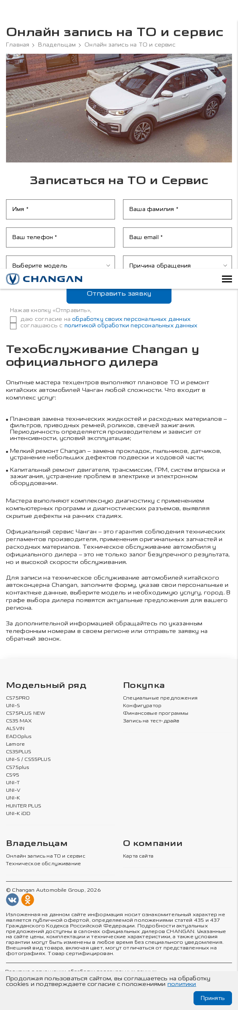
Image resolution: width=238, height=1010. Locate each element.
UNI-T (13, 782)
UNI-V (13, 790)
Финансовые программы (155, 713)
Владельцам (57, 45)
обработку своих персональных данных (131, 319)
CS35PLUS (18, 751)
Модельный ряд (46, 685)
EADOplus (18, 736)
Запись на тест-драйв (151, 720)
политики (181, 984)
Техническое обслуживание (42, 863)
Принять (212, 998)
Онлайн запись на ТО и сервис (45, 855)
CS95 (12, 774)
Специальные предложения (159, 698)
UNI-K (13, 797)
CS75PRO (17, 698)
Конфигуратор (142, 705)
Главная (17, 45)
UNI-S (13, 705)
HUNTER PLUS (23, 805)
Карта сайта (138, 855)
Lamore (15, 744)
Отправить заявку (119, 293)
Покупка (144, 685)
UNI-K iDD (18, 813)
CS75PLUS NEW (25, 713)
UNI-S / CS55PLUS (28, 759)
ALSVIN (15, 728)
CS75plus (17, 767)
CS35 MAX (19, 720)
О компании (152, 843)
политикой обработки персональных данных (131, 325)
